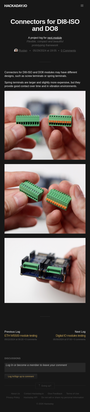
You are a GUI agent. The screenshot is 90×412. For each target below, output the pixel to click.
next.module (54, 37)
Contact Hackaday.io (34, 393)
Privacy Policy (13, 397)
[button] (82, 5)
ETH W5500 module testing (20, 335)
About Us (15, 393)
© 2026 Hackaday (45, 403)
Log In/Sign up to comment (21, 376)
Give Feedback (55, 393)
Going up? (44, 386)
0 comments (31, 339)
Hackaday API (30, 397)
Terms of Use (72, 393)
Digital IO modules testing (71, 335)
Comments (68, 50)
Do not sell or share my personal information (62, 397)
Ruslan (20, 50)
